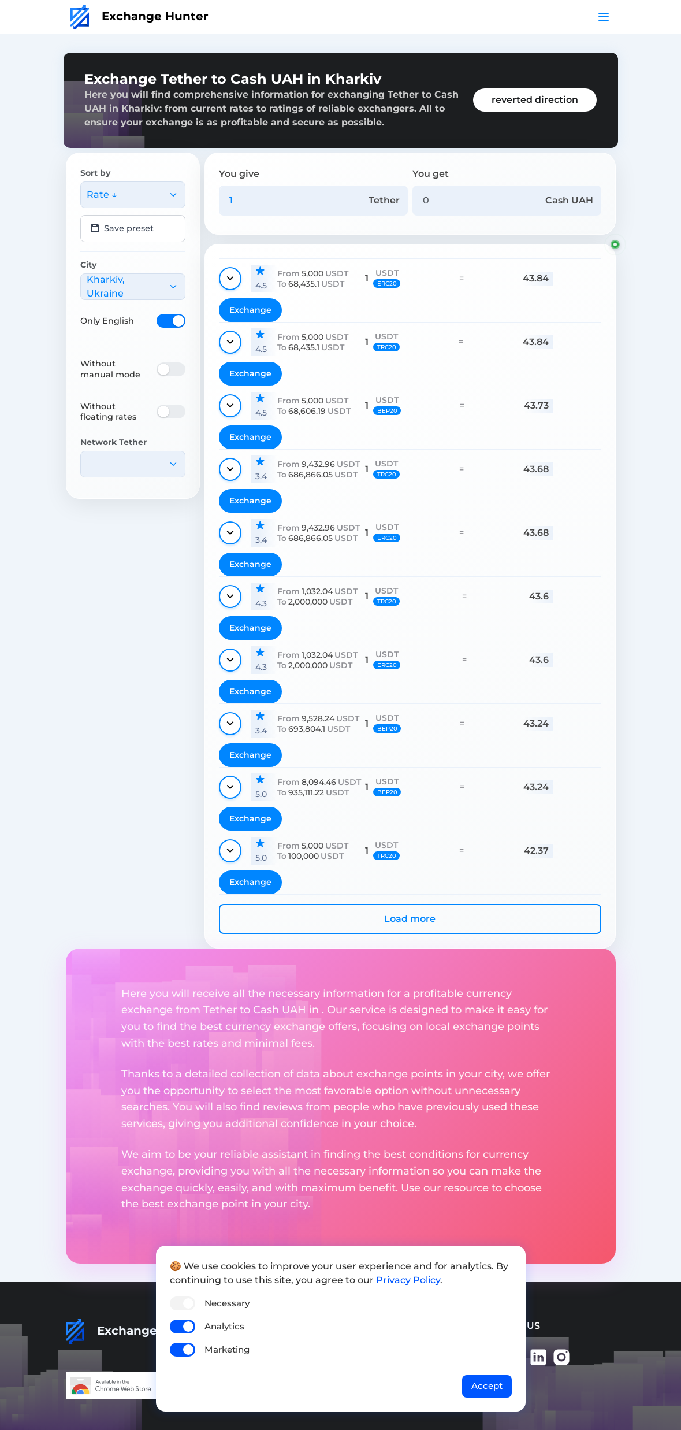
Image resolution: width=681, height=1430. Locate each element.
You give (239, 173)
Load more (410, 918)
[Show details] (230, 278)
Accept (487, 1385)
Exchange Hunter (139, 16)
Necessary (227, 1303)
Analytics (224, 1326)
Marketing (227, 1349)
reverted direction (535, 99)
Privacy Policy (408, 1280)
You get (430, 173)
